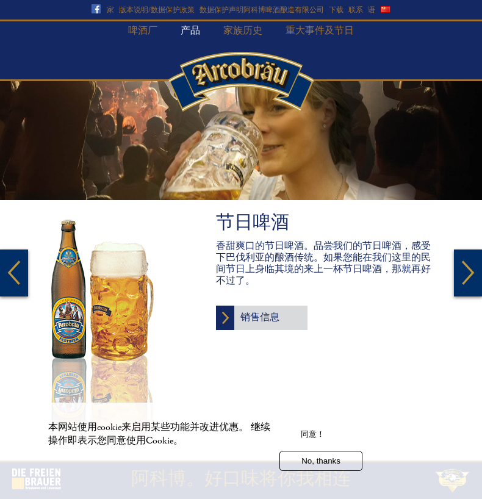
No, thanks (320, 466)
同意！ (313, 439)
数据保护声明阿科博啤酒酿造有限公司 (262, 10)
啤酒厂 (142, 30)
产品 (190, 30)
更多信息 (64, 462)
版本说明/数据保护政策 (157, 10)
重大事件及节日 (320, 30)
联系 (355, 10)
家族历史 (242, 30)
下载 (336, 10)
